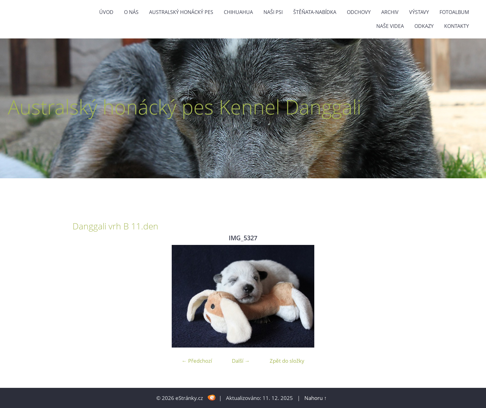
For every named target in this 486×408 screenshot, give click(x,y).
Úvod (106, 12)
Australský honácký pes (181, 12)
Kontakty (456, 26)
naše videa (390, 26)
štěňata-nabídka (314, 12)
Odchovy (359, 12)
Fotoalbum (454, 12)
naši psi (273, 12)
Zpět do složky (287, 360)
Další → (241, 360)
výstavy (419, 12)
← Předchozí (197, 360)
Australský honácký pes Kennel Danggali (184, 106)
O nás (131, 12)
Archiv (390, 12)
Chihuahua (238, 12)
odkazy (424, 26)
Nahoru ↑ (315, 397)
